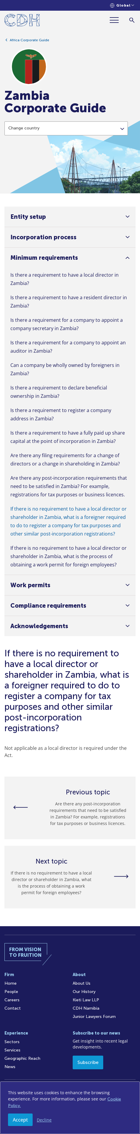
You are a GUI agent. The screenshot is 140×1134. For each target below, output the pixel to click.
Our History (84, 991)
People (11, 991)
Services (12, 1050)
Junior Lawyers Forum (94, 1016)
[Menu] (116, 20)
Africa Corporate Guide (29, 43)
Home (10, 983)
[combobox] (66, 135)
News (9, 1066)
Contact (12, 1008)
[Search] (132, 20)
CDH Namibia (86, 1008)
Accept (20, 1119)
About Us (81, 983)
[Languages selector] (122, 5)
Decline (44, 1120)
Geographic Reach (22, 1058)
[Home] (22, 21)
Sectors (12, 1041)
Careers (12, 999)
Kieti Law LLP (86, 999)
